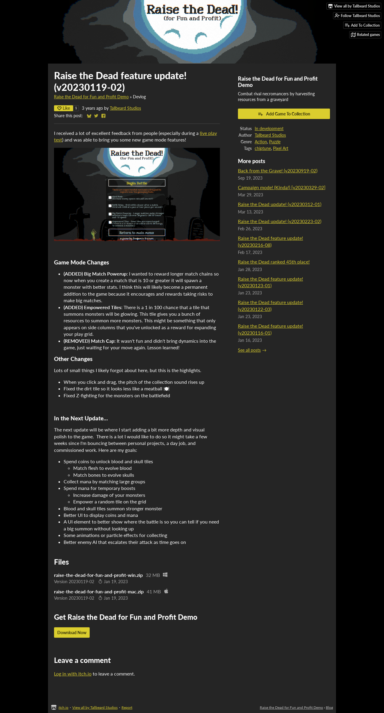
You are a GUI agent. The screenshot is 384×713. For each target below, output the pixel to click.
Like (63, 108)
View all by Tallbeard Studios (95, 707)
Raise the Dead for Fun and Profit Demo (91, 96)
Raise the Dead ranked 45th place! (274, 261)
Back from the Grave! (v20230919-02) (277, 170)
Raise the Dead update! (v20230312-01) (279, 204)
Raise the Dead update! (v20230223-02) (279, 221)
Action (261, 141)
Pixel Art (280, 148)
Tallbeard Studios (125, 108)
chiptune (263, 148)
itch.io (63, 707)
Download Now (71, 632)
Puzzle (274, 141)
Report (127, 707)
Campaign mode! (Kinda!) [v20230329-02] (282, 187)
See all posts (249, 350)
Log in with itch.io (73, 673)
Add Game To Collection (284, 114)
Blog (329, 707)
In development (269, 128)
